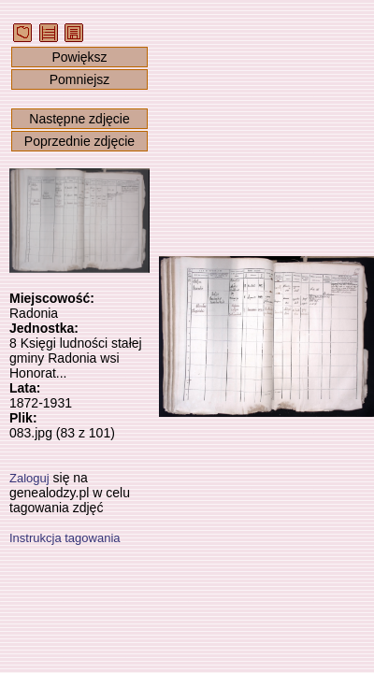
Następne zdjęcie (79, 118)
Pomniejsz (80, 79)
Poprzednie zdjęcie (79, 141)
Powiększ (79, 57)
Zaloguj (29, 478)
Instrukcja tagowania (65, 538)
